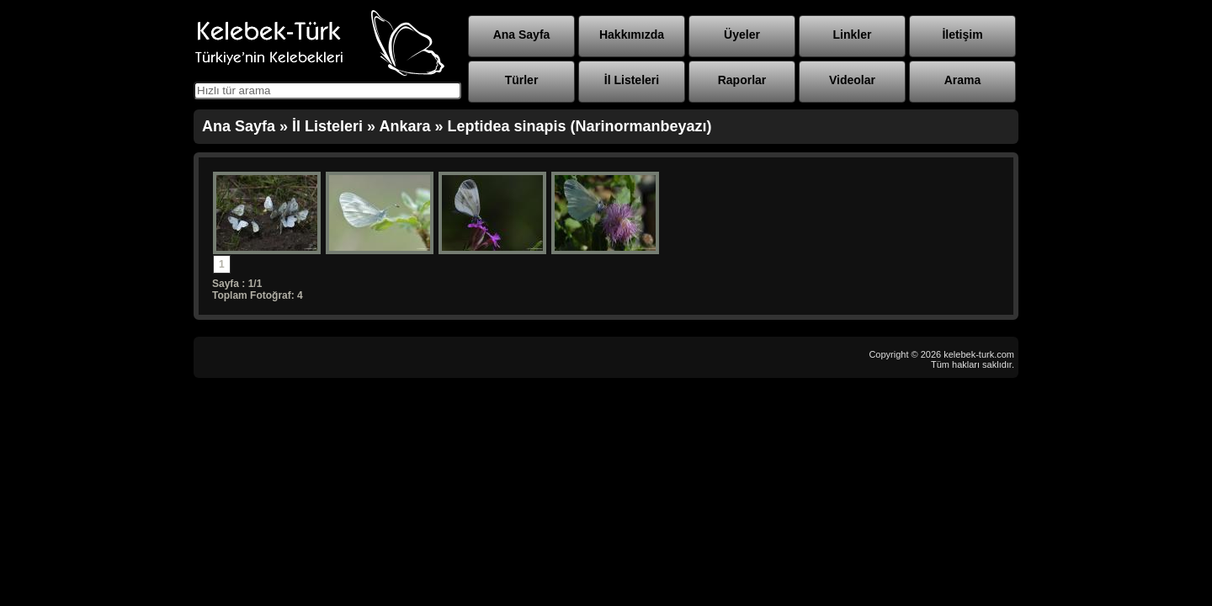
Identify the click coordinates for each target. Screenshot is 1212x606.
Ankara (404, 126)
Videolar (852, 80)
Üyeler (742, 34)
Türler (522, 80)
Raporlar (742, 80)
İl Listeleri (631, 80)
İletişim (962, 34)
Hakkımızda (631, 34)
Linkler (852, 34)
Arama (962, 80)
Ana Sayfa (521, 34)
